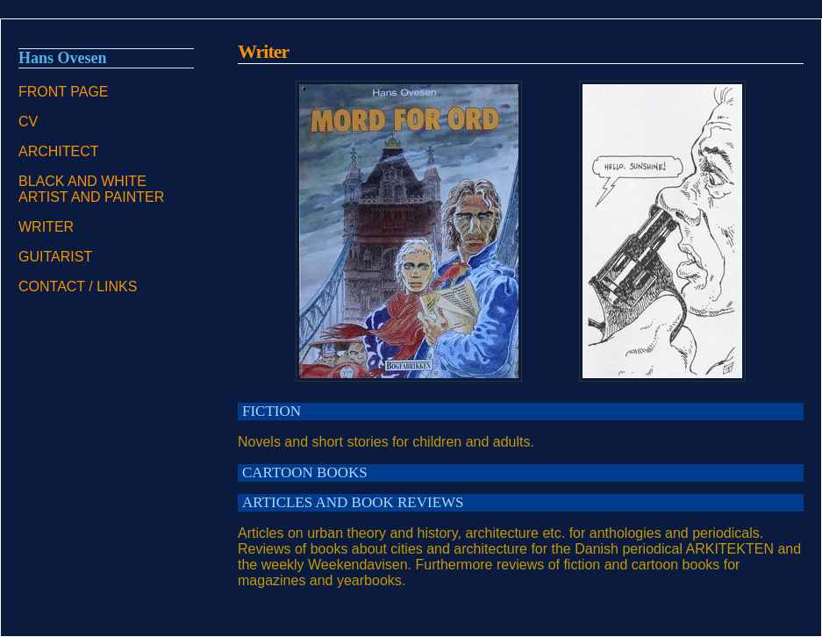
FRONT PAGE (63, 91)
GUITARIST (55, 256)
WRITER (46, 226)
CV (28, 121)
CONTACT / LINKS (77, 286)
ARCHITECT (58, 151)
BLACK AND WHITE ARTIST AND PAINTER (91, 189)
